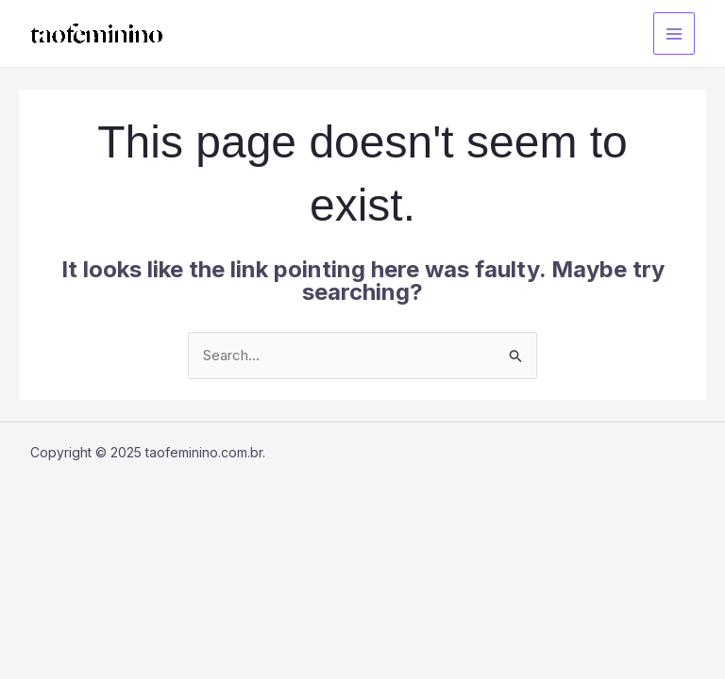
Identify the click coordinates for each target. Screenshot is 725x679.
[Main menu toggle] (674, 33)
